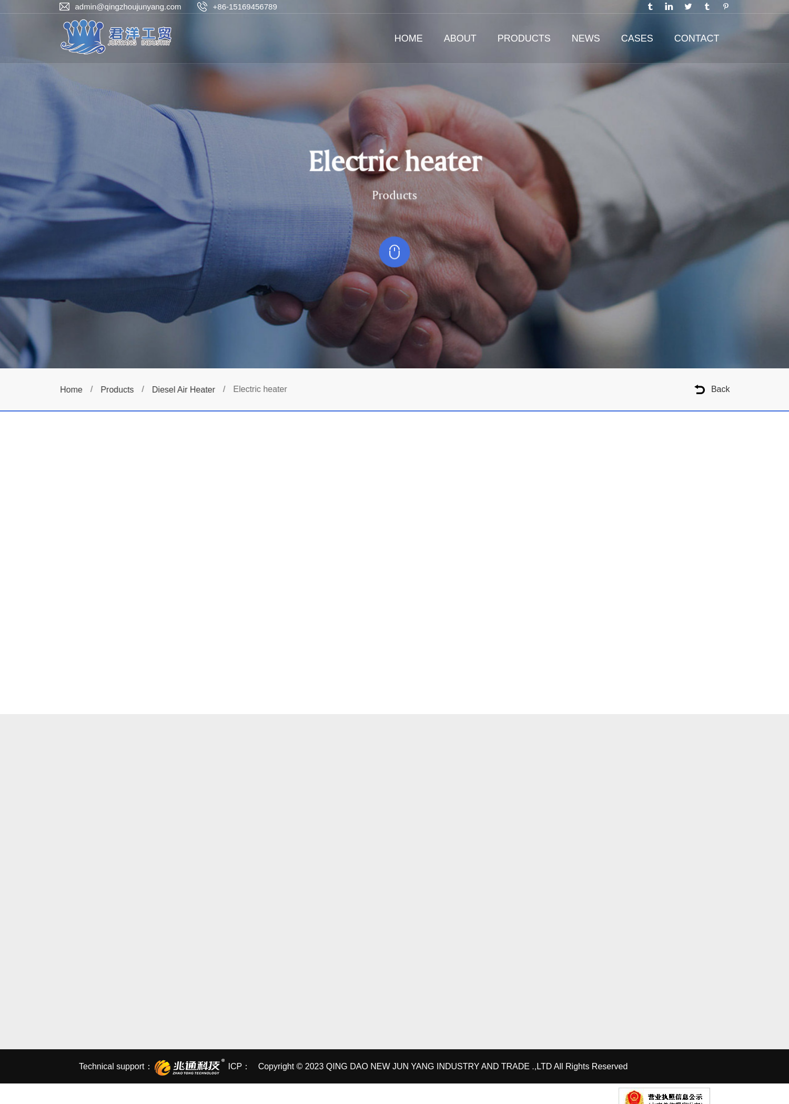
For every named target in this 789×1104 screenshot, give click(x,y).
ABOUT (460, 38)
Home (74, 389)
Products (120, 389)
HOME (408, 38)
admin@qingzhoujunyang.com (128, 6)
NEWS (586, 38)
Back (720, 389)
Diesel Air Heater (186, 389)
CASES (637, 38)
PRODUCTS (524, 38)
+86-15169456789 (245, 6)
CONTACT (697, 38)
